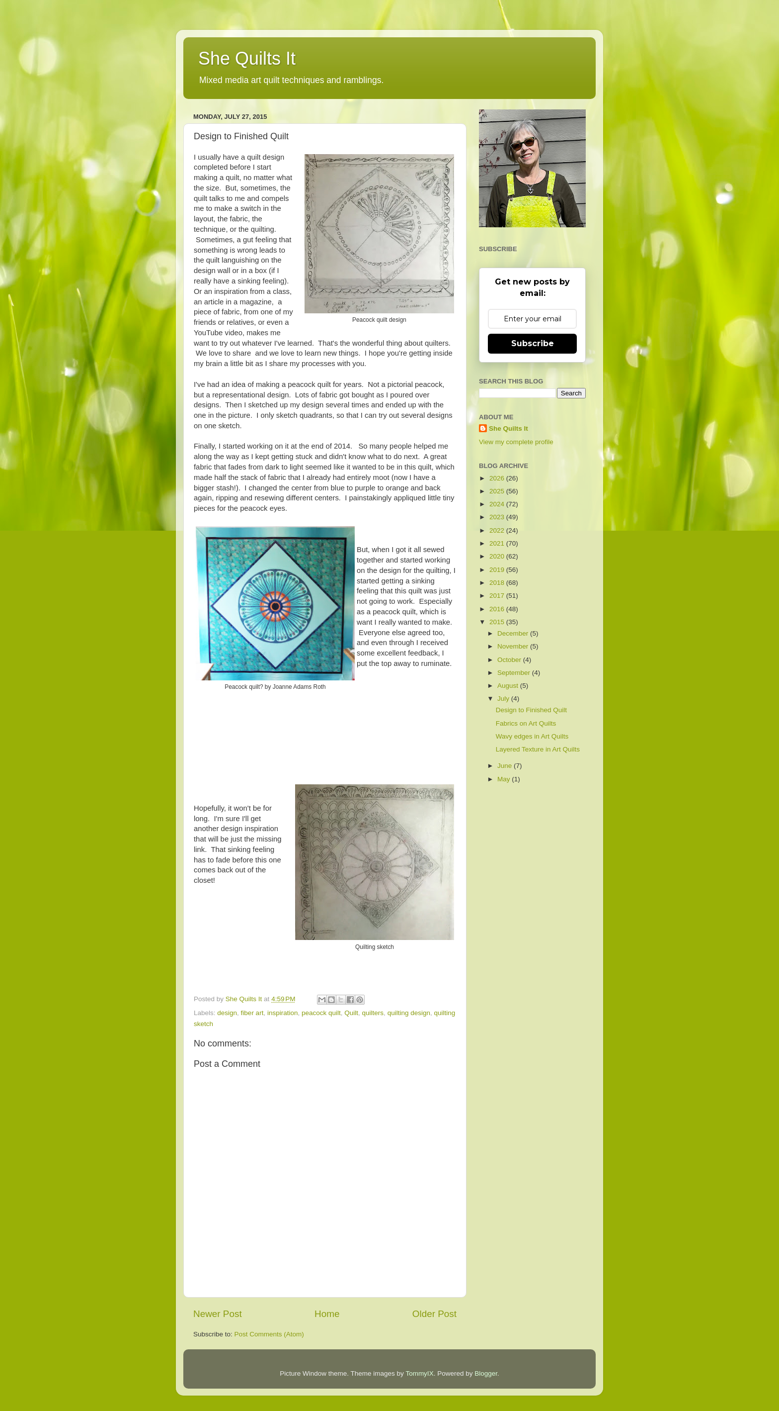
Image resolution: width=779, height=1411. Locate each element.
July (504, 698)
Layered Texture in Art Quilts (538, 749)
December (513, 633)
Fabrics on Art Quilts (526, 723)
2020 (497, 556)
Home (326, 1314)
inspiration (282, 1013)
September (514, 672)
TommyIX (419, 1373)
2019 (497, 569)
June (505, 765)
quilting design (409, 1013)
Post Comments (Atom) (269, 1334)
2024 (497, 504)
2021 (497, 543)
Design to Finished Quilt (531, 710)
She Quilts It (247, 58)
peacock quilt (321, 1013)
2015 (497, 622)
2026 (497, 478)
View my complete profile (516, 442)
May (504, 779)
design (227, 1013)
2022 (497, 530)
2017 (497, 595)
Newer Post (217, 1314)
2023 (497, 517)
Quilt (351, 1013)
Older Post (434, 1314)
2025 (497, 491)
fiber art (252, 1013)
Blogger (485, 1373)
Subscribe (532, 343)
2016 (497, 609)
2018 (497, 582)
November (513, 646)
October (510, 659)
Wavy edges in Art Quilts (532, 736)
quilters (373, 1013)
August (508, 685)
